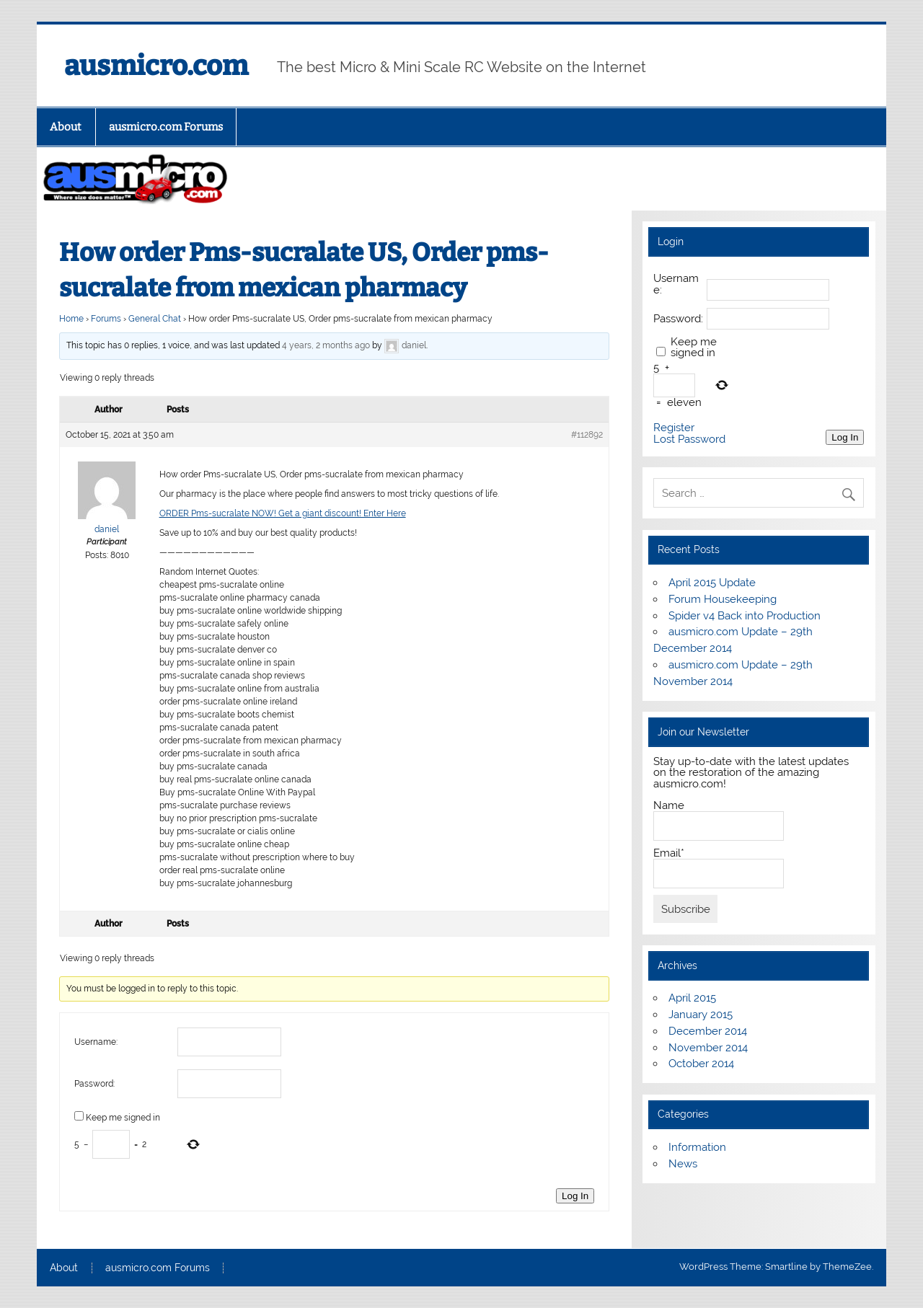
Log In (575, 1195)
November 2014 (708, 1047)
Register (673, 428)
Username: (96, 1042)
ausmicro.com (156, 65)
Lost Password (689, 439)
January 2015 (700, 1014)
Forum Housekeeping (722, 599)
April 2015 (692, 997)
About (65, 126)
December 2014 (707, 1031)
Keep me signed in (123, 1118)
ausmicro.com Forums (166, 126)
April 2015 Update (712, 582)
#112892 (587, 435)
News (682, 1163)
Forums (106, 319)
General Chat (154, 319)
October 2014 (701, 1063)
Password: (94, 1084)
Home (71, 319)
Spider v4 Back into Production (744, 615)
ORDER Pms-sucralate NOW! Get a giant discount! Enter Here (282, 513)
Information (697, 1147)
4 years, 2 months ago (326, 345)
